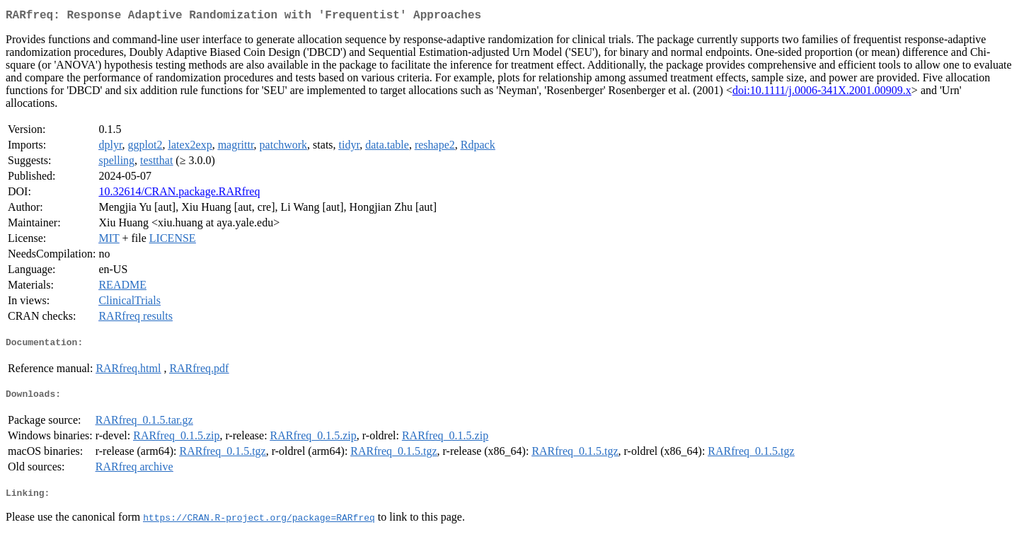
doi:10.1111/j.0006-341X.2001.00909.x (821, 93)
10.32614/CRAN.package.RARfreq (179, 194)
